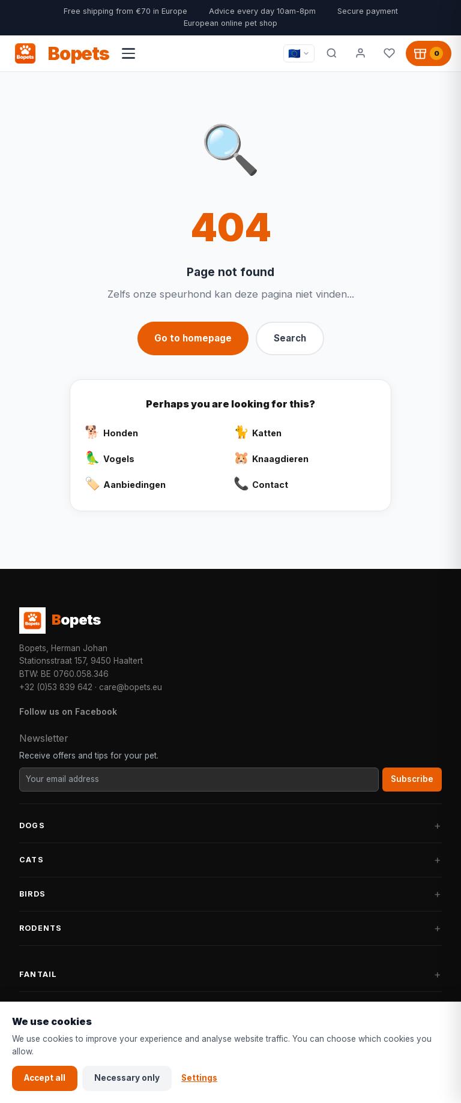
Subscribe (412, 779)
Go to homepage (193, 338)
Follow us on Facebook (68, 711)
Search (290, 338)
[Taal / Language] (299, 53)
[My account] (360, 53)
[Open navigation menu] (128, 53)
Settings (199, 1078)
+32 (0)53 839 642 (55, 687)
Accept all (44, 1078)
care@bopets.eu (130, 687)
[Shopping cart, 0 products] (428, 53)
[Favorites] (389, 53)
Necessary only (127, 1078)
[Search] (331, 53)
